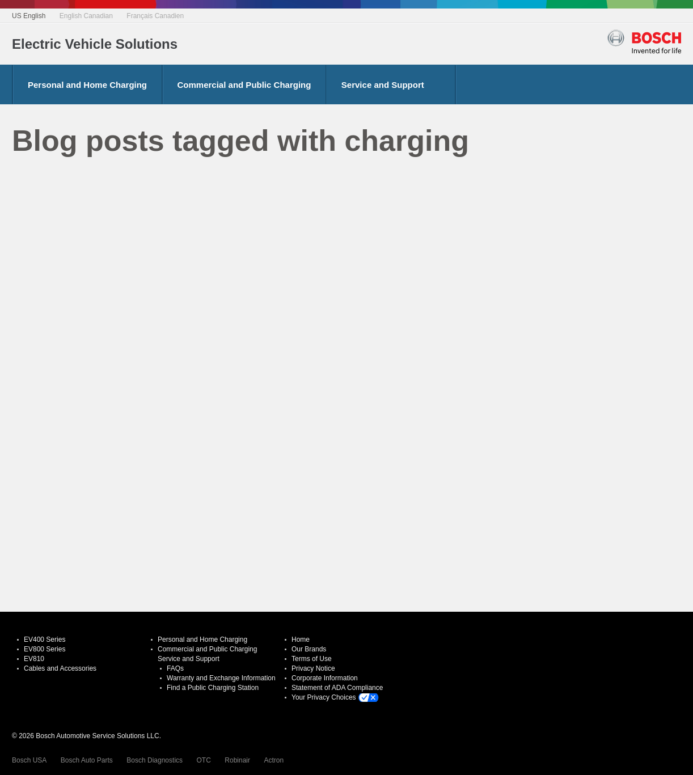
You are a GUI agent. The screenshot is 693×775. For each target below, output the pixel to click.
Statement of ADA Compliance (337, 688)
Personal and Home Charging (87, 85)
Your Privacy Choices (323, 697)
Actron (274, 760)
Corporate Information (324, 678)
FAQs (175, 668)
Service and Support (382, 85)
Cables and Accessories (60, 668)
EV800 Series (44, 649)
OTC (204, 760)
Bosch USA (29, 760)
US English (28, 16)
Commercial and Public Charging (244, 85)
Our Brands (308, 649)
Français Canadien (155, 16)
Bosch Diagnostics (154, 760)
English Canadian (86, 16)
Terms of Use (311, 659)
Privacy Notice (313, 668)
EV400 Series (44, 639)
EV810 (34, 659)
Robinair (237, 760)
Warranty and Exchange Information (221, 678)
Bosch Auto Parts (87, 760)
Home (300, 639)
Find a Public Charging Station (213, 688)
